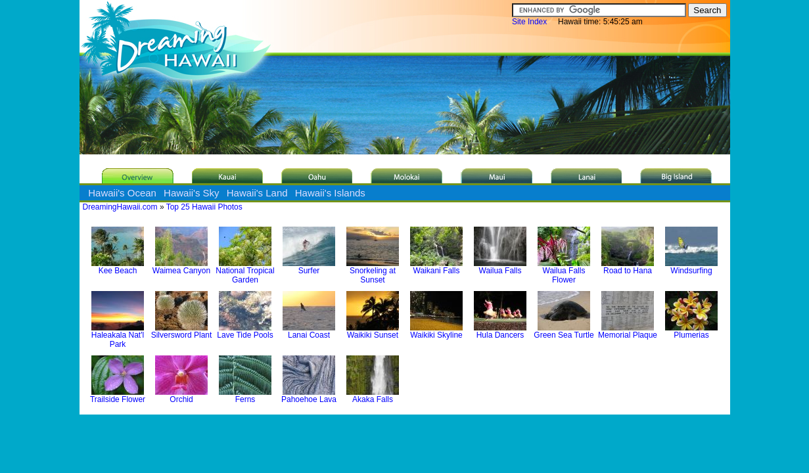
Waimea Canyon (181, 267)
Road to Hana (627, 267)
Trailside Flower (117, 396)
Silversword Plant (181, 331)
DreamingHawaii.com (120, 207)
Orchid (181, 396)
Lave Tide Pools (245, 331)
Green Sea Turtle (563, 331)
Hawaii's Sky (192, 192)
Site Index (529, 21)
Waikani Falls (436, 267)
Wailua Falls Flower (564, 271)
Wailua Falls (500, 267)
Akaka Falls (372, 396)
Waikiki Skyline (436, 331)
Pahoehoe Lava (308, 396)
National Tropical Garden (245, 271)
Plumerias (691, 331)
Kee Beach (117, 267)
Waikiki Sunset (372, 331)
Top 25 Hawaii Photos (204, 207)
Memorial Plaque (627, 331)
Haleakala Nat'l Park (117, 336)
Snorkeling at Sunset (372, 271)
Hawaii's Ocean (122, 192)
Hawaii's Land (257, 192)
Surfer (309, 267)
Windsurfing (691, 267)
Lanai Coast (309, 331)
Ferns (245, 396)
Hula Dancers (500, 331)
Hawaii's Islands (330, 192)
